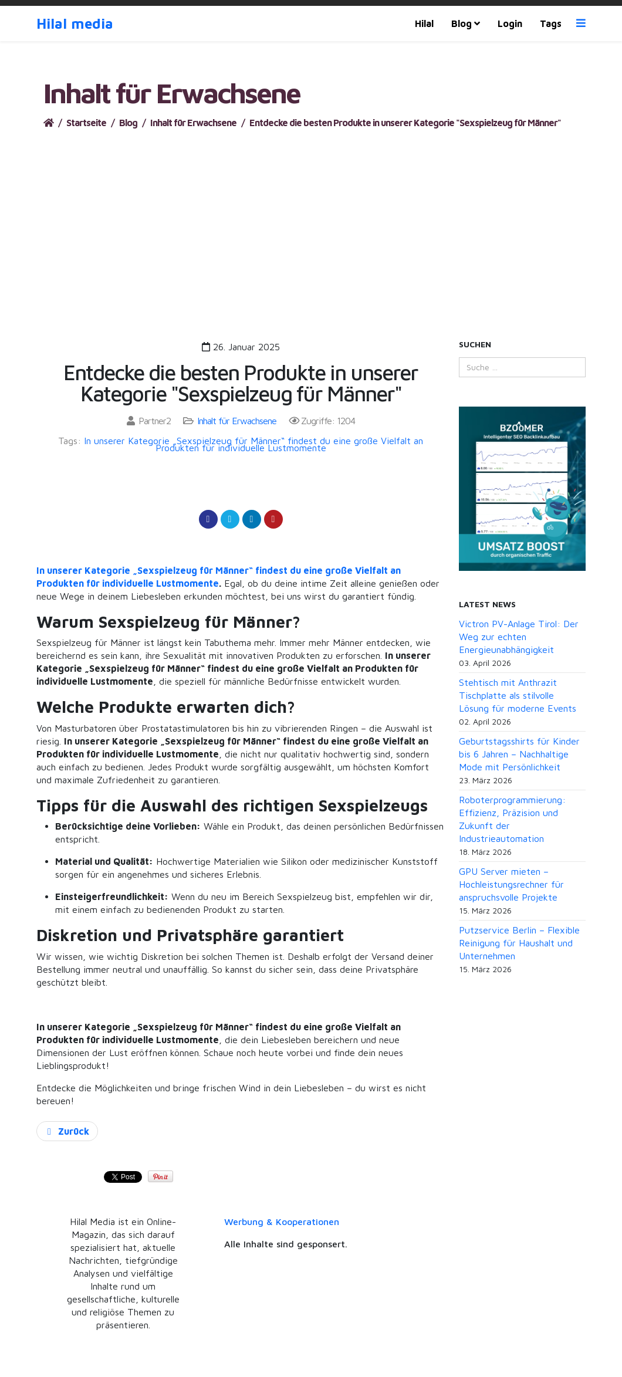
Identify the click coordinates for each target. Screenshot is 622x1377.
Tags (551, 23)
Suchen (475, 344)
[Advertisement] (311, 217)
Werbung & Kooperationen (281, 1221)
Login (510, 23)
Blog (461, 23)
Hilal (424, 23)
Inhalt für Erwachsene (193, 122)
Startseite (86, 122)
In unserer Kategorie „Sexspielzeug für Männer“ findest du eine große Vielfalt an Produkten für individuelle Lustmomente (253, 444)
